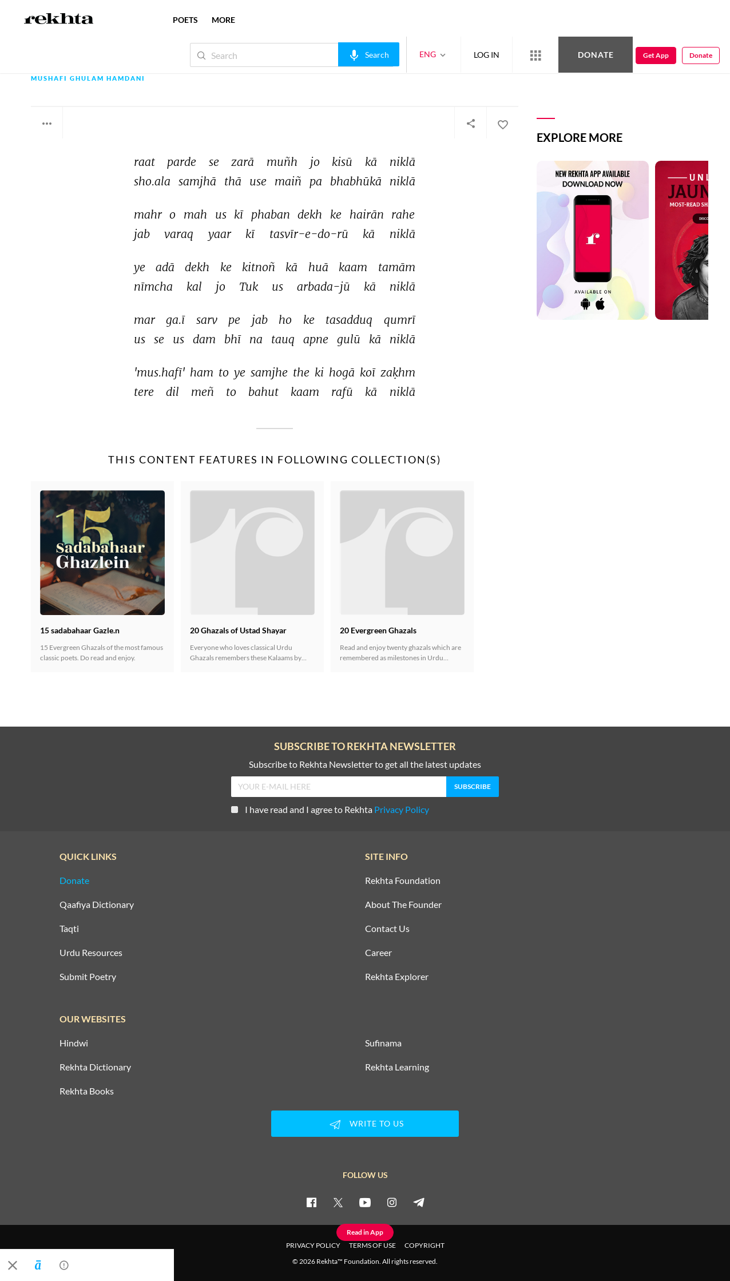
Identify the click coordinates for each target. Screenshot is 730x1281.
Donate (596, 55)
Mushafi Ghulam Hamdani (88, 79)
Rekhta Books (86, 1091)
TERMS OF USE (372, 1245)
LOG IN (486, 55)
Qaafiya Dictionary (96, 904)
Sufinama (383, 1043)
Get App (656, 55)
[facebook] (311, 1202)
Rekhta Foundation (403, 880)
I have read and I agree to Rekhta (330, 809)
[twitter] (338, 1202)
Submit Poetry (87, 976)
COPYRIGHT (424, 1245)
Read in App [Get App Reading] (365, 1232)
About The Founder (403, 904)
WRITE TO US (365, 1124)
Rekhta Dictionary (95, 1067)
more (223, 20)
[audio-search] (368, 54)
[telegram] (419, 1202)
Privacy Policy (401, 809)
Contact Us (387, 928)
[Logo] (59, 20)
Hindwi (73, 1043)
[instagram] (392, 1202)
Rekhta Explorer (397, 976)
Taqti (69, 928)
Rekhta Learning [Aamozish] (397, 1067)
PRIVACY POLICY (313, 1245)
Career (378, 952)
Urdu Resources (90, 952)
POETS (185, 20)
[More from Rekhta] (535, 55)
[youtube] (365, 1202)
